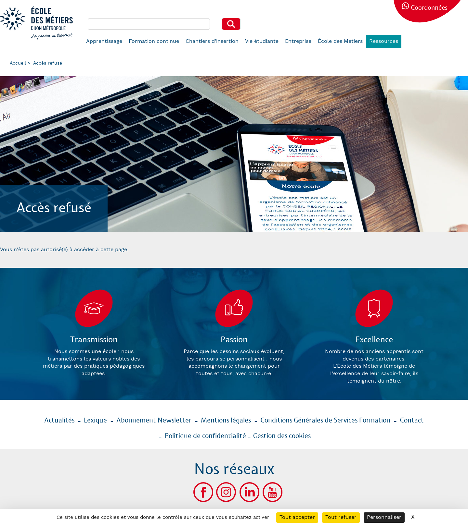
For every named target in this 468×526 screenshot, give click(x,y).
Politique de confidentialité (205, 436)
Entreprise (298, 41)
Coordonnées (429, 8)
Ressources (383, 41)
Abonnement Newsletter (153, 420)
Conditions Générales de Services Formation (325, 420)
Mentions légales (226, 420)
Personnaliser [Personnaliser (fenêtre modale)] (384, 517)
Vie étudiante (262, 41)
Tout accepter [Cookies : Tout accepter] (297, 517)
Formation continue (154, 41)
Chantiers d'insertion (212, 41)
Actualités (59, 420)
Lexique (95, 420)
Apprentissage (104, 41)
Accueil (18, 63)
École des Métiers (340, 41)
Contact (412, 420)
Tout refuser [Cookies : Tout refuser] (341, 517)
